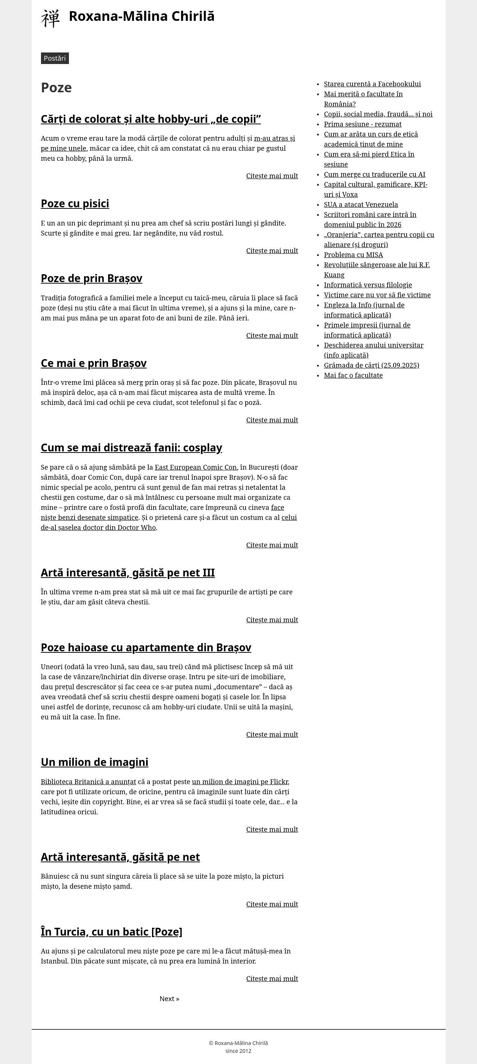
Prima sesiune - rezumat (362, 123)
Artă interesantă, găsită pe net (120, 857)
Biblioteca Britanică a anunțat (88, 781)
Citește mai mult (272, 175)
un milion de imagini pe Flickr (240, 781)
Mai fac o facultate (353, 375)
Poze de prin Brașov (92, 278)
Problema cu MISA (353, 254)
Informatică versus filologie (368, 284)
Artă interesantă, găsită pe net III (128, 572)
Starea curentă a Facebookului (372, 83)
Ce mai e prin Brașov (94, 363)
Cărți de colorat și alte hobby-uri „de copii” (151, 119)
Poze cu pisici (75, 203)
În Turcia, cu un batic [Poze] (112, 931)
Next (169, 998)
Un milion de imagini (95, 762)
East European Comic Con (196, 467)
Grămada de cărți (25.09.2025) (371, 365)
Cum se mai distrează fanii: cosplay (131, 447)
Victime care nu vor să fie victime (377, 294)
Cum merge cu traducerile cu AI (374, 174)
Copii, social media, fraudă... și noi (378, 113)
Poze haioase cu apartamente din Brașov (146, 647)
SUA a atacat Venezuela (361, 204)
